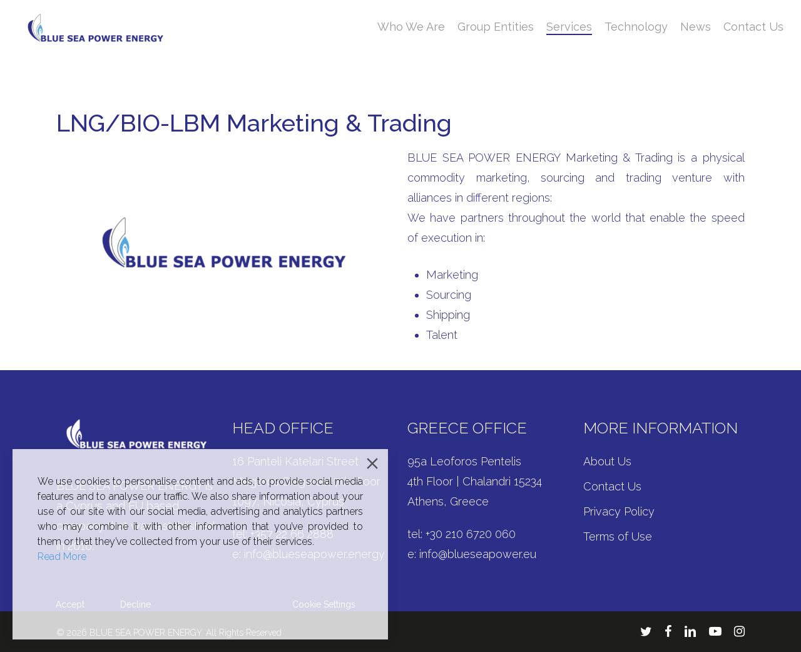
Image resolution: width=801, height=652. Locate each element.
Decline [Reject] (135, 604)
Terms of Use (617, 536)
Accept (70, 604)
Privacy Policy (619, 511)
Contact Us (612, 486)
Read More (62, 556)
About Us (607, 461)
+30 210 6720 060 (471, 534)
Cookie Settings (323, 604)
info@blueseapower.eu (477, 554)
